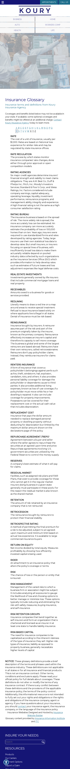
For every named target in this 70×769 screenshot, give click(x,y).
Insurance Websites (17, 712)
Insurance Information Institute (50, 718)
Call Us (64, 2)
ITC (37, 721)
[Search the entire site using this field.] (22, 742)
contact (22, 706)
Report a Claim (12, 765)
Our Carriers (11, 758)
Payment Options (13, 762)
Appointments (49, 2)
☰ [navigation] (2, 2)
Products (9, 754)
